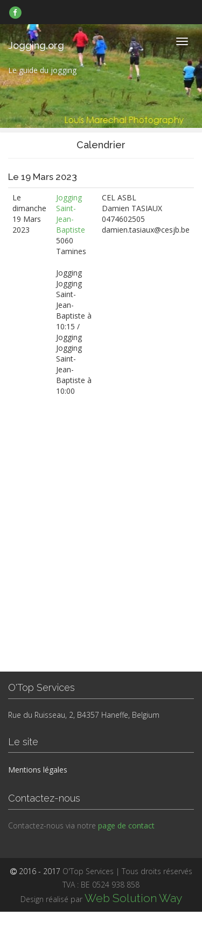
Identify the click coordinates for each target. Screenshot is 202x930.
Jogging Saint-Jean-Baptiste (70, 213)
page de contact (126, 825)
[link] (15, 12)
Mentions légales (37, 770)
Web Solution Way (133, 898)
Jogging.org (36, 45)
